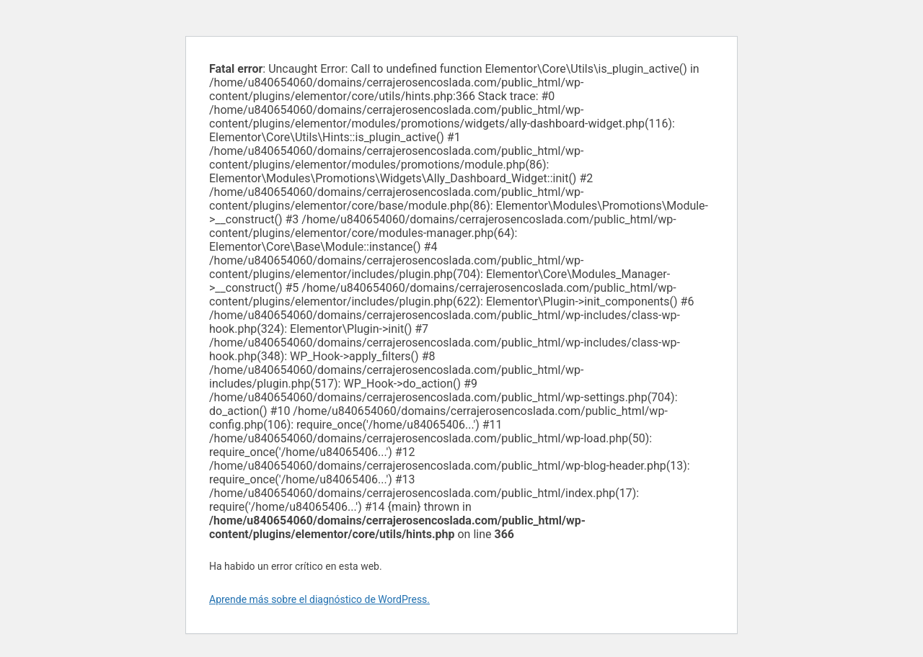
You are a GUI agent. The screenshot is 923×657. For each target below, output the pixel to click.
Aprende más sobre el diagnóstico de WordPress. (319, 599)
